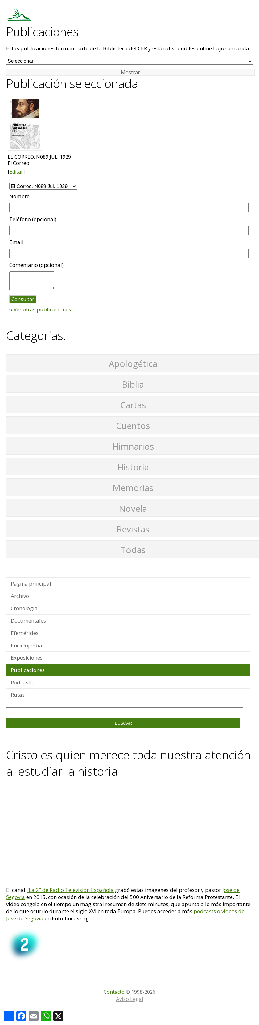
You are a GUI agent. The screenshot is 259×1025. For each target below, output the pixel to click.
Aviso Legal (129, 998)
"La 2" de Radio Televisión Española (70, 889)
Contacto (114, 992)
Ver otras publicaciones (42, 309)
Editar (16, 171)
